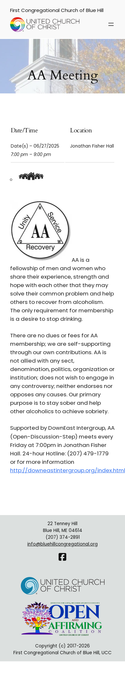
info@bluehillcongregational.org (62, 544)
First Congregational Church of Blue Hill (57, 10)
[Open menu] (111, 24)
